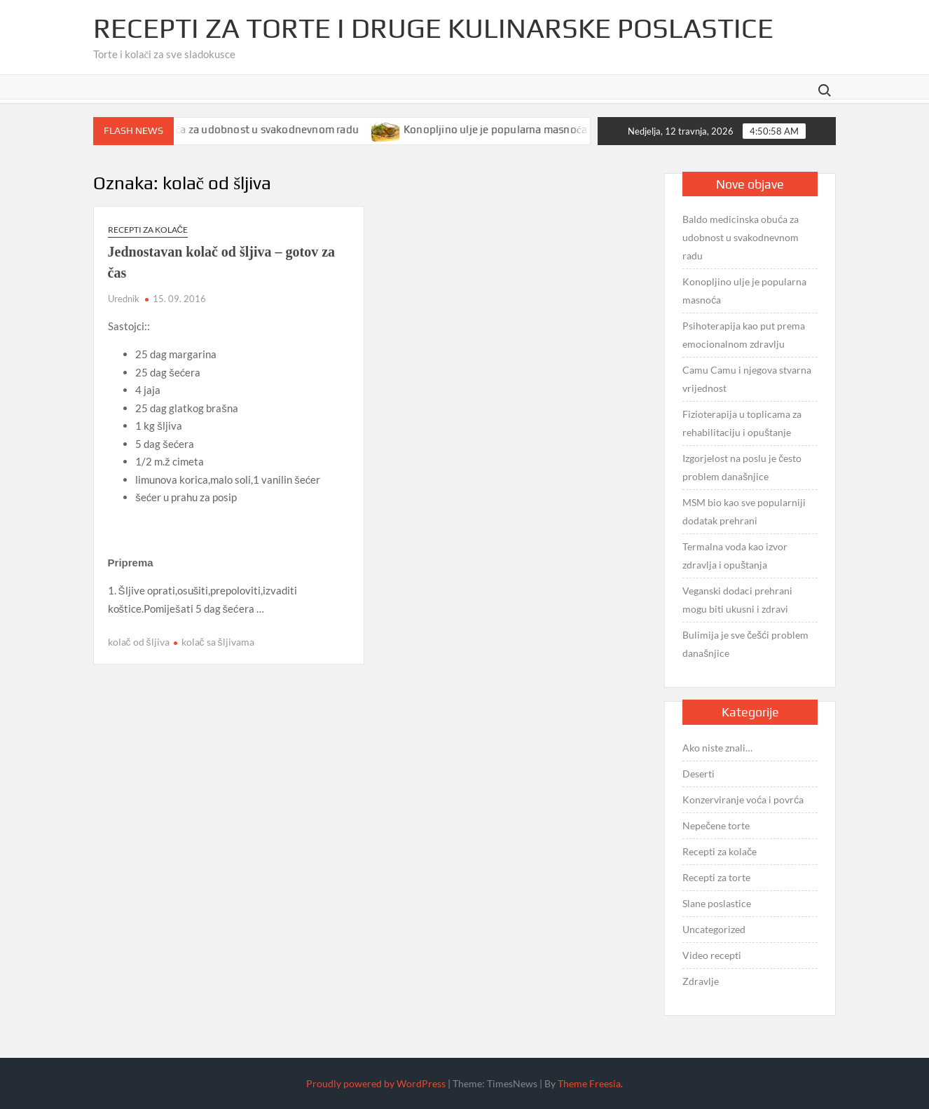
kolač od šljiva (139, 642)
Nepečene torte (716, 825)
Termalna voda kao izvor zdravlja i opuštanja (734, 555)
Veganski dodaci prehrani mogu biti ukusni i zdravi (737, 600)
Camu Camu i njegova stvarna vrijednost (746, 379)
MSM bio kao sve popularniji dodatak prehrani (744, 511)
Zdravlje (700, 981)
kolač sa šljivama (217, 642)
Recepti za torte (716, 877)
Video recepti (711, 955)
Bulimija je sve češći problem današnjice (745, 644)
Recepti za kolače (148, 229)
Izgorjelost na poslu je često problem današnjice (741, 467)
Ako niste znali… (717, 748)
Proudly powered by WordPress (376, 1083)
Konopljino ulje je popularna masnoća (507, 129)
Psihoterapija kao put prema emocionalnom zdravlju (743, 335)
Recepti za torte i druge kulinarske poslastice (433, 28)
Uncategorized (713, 929)
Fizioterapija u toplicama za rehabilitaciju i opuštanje (741, 423)
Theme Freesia (589, 1083)
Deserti (698, 774)
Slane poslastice (716, 903)
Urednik (123, 298)
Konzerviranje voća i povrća (743, 799)
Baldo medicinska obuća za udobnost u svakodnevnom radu (226, 129)
